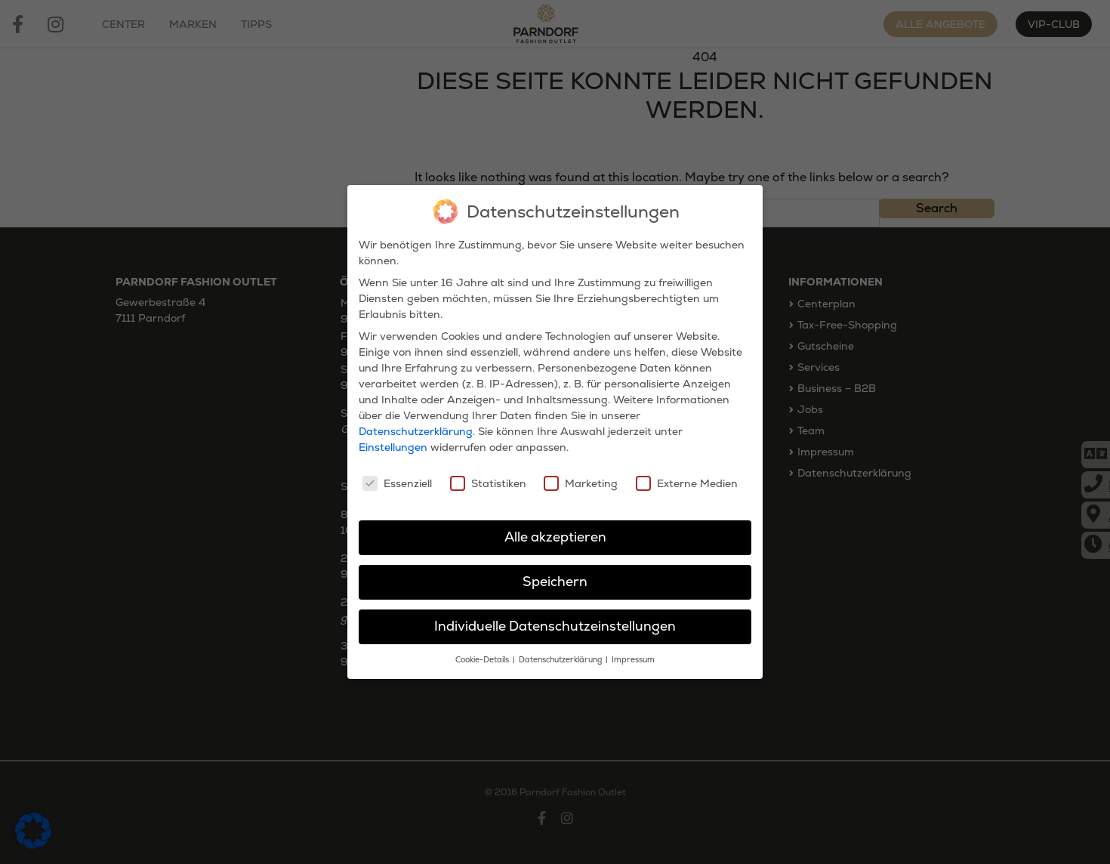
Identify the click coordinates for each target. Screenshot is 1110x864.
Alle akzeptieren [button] (555, 531)
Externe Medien (687, 476)
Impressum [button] (633, 653)
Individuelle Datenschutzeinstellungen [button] (555, 619)
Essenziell (397, 476)
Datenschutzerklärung (416, 425)
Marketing (581, 476)
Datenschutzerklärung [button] (561, 653)
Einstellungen (393, 441)
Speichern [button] (555, 574)
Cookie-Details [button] (483, 653)
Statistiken (488, 476)
